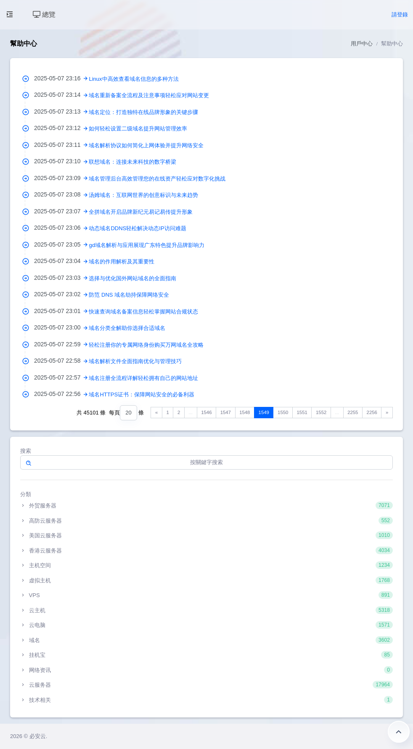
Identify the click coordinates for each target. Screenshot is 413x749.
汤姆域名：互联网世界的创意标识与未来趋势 (143, 195)
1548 (244, 412)
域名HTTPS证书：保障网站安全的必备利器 (141, 394)
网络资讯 (206, 670)
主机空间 (206, 565)
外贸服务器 (206, 505)
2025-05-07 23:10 (61, 161)
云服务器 (206, 684)
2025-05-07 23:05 (61, 244)
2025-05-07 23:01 (61, 311)
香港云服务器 (206, 550)
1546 (206, 412)
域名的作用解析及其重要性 (121, 261)
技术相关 (206, 700)
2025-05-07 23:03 (61, 277)
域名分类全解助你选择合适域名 (127, 328)
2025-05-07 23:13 (61, 111)
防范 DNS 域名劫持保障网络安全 (129, 295)
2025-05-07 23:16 (61, 78)
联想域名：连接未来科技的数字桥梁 (132, 162)
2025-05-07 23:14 (61, 94)
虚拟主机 (206, 580)
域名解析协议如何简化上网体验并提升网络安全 (146, 145)
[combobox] (128, 413)
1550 (283, 412)
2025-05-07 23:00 (61, 327)
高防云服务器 (206, 520)
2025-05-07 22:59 (61, 344)
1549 (264, 412)
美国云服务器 (206, 535)
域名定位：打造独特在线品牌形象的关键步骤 (143, 112)
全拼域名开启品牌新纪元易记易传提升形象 (141, 212)
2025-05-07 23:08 (61, 194)
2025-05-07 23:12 (61, 128)
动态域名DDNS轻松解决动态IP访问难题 (137, 228)
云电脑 (206, 625)
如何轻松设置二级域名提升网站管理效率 (138, 128)
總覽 (44, 14)
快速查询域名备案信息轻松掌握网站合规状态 (143, 311)
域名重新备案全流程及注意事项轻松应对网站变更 (149, 95)
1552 (321, 412)
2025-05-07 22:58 (61, 360)
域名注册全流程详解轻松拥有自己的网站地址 (143, 378)
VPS (206, 595)
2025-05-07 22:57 (61, 377)
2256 (372, 412)
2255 (352, 412)
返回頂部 (399, 732)
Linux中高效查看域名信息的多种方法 (133, 79)
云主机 (206, 610)
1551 (302, 412)
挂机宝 (206, 655)
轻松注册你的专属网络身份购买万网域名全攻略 (146, 345)
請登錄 (400, 14)
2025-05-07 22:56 (61, 393)
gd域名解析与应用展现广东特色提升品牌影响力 (146, 245)
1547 (225, 412)
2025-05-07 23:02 (61, 294)
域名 (206, 640)
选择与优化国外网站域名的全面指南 (132, 278)
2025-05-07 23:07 (61, 211)
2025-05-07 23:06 (61, 227)
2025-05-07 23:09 (61, 178)
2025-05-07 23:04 (61, 261)
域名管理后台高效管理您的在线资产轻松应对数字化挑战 (157, 178)
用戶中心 (362, 43)
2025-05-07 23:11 (61, 144)
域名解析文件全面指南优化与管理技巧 (135, 361)
